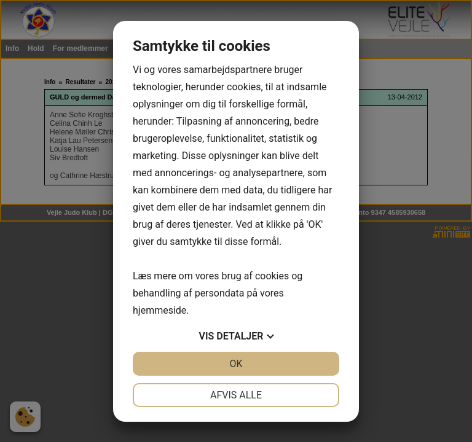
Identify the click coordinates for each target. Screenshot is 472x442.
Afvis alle (236, 395)
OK (235, 364)
